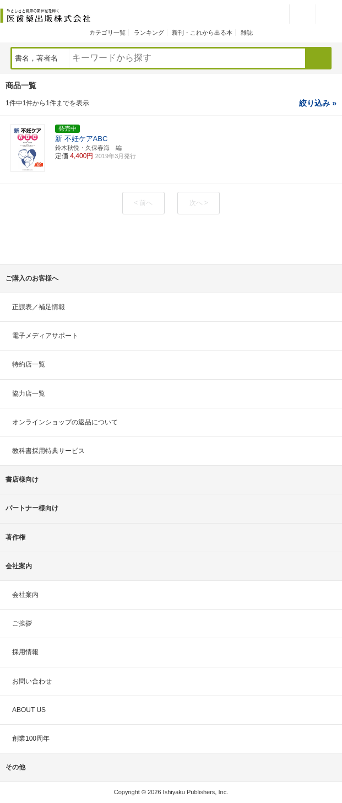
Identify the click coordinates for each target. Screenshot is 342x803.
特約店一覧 (28, 364)
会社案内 (25, 595)
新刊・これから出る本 (202, 32)
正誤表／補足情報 (38, 307)
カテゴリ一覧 (107, 32)
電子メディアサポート (45, 335)
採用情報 (25, 652)
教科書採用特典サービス (48, 451)
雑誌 (247, 32)
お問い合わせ (32, 681)
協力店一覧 (28, 393)
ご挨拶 (22, 623)
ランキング (149, 32)
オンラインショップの (65, 422)
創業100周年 (31, 738)
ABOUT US (29, 710)
